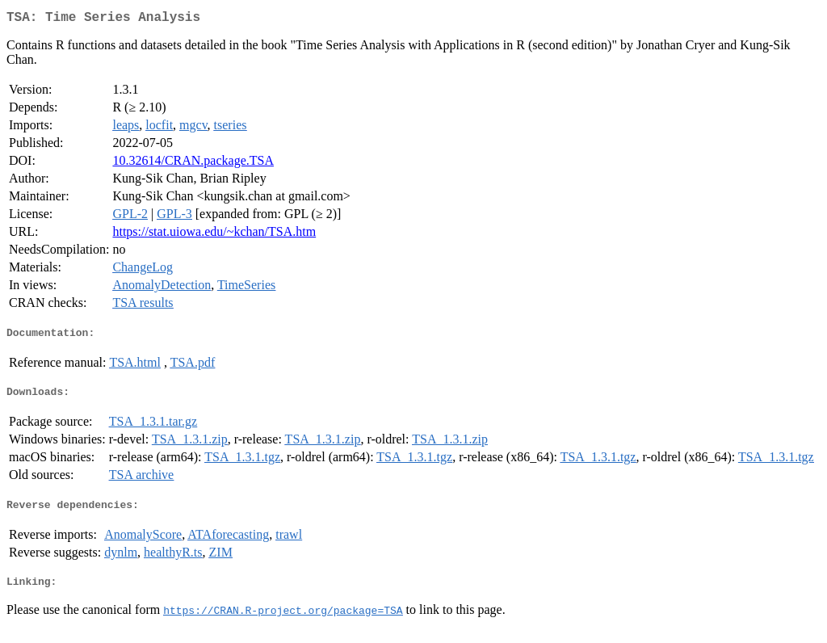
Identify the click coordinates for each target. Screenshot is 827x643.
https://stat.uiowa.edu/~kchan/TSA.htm (214, 235)
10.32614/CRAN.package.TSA (193, 163)
